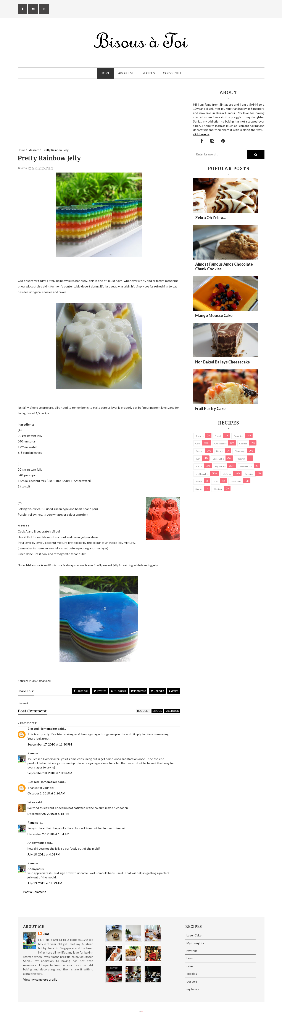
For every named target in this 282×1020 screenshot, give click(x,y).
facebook (172, 710)
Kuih (197, 458)
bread (218, 436)
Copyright (172, 73)
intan (31, 802)
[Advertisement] (99, 117)
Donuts (219, 451)
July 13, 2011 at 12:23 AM (44, 883)
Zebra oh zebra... (210, 217)
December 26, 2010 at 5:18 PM (48, 813)
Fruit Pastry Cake (210, 408)
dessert (199, 451)
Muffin (198, 466)
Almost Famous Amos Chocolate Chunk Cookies (224, 266)
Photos (198, 481)
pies (216, 481)
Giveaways (240, 451)
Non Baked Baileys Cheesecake (222, 362)
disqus (157, 710)
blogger (143, 710)
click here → (201, 134)
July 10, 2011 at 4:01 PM (43, 854)
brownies (238, 436)
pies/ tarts (236, 481)
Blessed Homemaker (42, 728)
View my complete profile (40, 979)
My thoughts (201, 474)
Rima (31, 753)
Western (218, 489)
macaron (241, 458)
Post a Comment (34, 892)
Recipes (148, 73)
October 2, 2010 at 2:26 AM (46, 793)
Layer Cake (218, 458)
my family (220, 466)
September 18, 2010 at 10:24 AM (49, 773)
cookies (243, 443)
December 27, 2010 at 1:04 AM (48, 834)
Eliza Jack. (142, 1011)
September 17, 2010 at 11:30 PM (49, 744)
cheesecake (220, 443)
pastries (249, 474)
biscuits (199, 436)
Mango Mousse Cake (213, 315)
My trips (226, 474)
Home (105, 73)
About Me (126, 73)
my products (246, 466)
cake (197, 443)
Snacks (198, 489)
